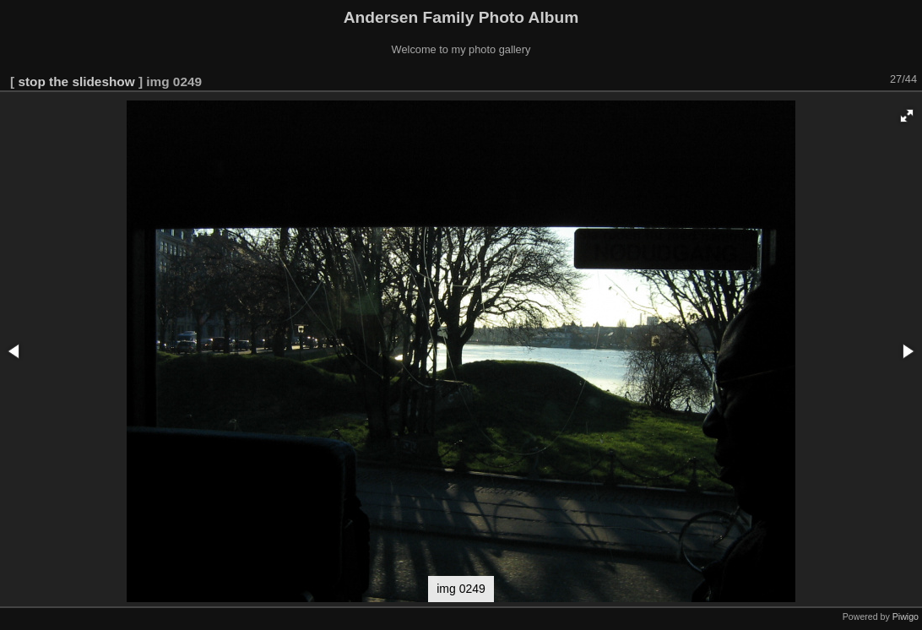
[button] (906, 115)
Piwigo (905, 616)
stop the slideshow (76, 81)
